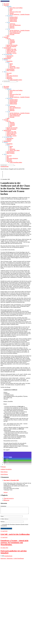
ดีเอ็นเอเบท (6, 500)
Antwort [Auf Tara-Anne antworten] (5, 492)
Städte (7, 35)
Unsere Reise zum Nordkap (15, 7)
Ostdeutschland (13, 19)
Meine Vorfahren (10, 70)
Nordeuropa (12, 23)
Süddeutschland (13, 21)
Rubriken (6, 59)
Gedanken (3, 469)
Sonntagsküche (7, 58)
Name (2, 517)
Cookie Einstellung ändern (15, 79)
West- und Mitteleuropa (15, 25)
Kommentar (3, 506)
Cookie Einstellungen (19, 559)
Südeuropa (11, 27)
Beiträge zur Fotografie (11, 45)
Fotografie (6, 37)
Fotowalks (11, 34)
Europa (8, 22)
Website (2, 523)
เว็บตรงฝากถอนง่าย (9, 498)
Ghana (11, 9)
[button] (8, 457)
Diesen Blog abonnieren (12, 75)
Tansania (11, 13)
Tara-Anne (6, 480)
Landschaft (12, 42)
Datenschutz (9, 78)
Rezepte (4, 466)
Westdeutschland (13, 18)
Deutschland (9, 15)
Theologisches (9, 55)
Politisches (9, 57)
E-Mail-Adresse (4, 520)
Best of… (8, 38)
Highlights (9, 6)
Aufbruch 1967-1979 (11, 50)
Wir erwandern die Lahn (15, 31)
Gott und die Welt (8, 54)
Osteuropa (11, 26)
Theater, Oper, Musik (14, 67)
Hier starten (6, 3)
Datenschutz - (10, 559)
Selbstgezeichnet (10, 69)
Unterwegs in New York (15, 11)
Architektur (12, 41)
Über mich (9, 73)
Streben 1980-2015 (10, 51)
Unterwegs (6, 5)
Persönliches (9, 61)
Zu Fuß (8, 29)
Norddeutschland (13, 17)
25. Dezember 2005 (14, 480)
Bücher (11, 63)
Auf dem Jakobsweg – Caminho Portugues (19, 14)
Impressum (9, 77)
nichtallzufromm (4, 166)
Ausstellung (12, 66)
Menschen (11, 39)
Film (10, 65)
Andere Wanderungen (14, 33)
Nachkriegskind (7, 47)
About (5, 71)
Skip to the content (5, 1)
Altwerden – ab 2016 (11, 53)
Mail (7, 74)
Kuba (10, 10)
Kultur (8, 62)
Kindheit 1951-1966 (11, 49)
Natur (10, 43)
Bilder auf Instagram (11, 46)
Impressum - (4, 559)
